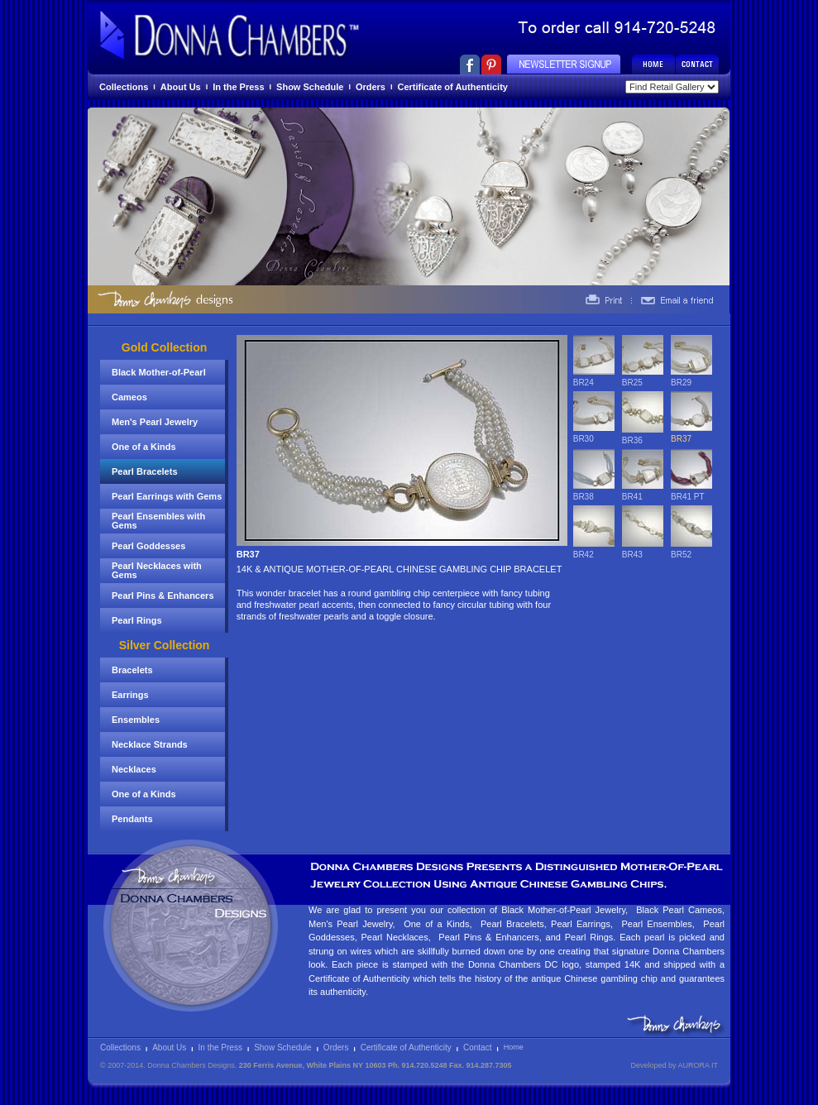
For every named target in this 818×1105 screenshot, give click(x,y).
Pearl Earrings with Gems (167, 496)
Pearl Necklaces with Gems (157, 570)
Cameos (129, 397)
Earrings (130, 695)
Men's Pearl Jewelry (155, 422)
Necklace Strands (150, 744)
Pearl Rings (137, 620)
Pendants (132, 819)
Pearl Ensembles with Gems (158, 520)
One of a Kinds (144, 447)
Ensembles (136, 720)
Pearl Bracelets (145, 471)
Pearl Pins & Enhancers (163, 595)
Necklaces (134, 769)
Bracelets (132, 670)
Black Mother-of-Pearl (159, 372)
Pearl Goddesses (148, 546)
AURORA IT (697, 1065)
